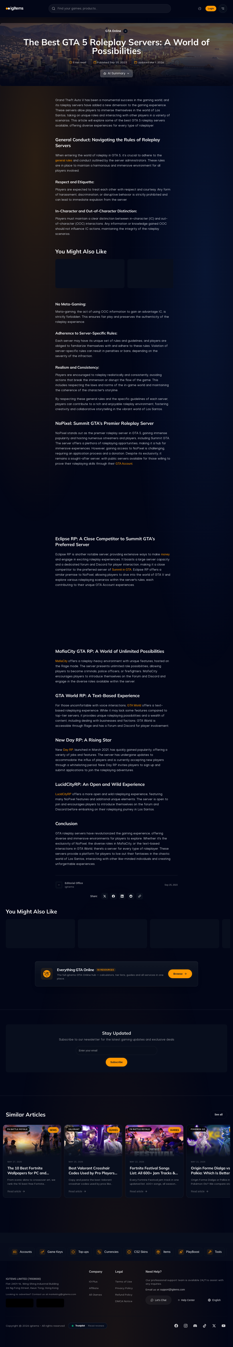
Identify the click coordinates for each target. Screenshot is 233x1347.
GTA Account (124, 463)
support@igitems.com (172, 1289)
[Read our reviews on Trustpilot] (87, 1326)
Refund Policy (123, 1294)
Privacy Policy (124, 1288)
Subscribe (116, 1062)
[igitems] (14, 8)
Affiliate (94, 1288)
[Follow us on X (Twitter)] (214, 1326)
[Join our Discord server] (195, 1326)
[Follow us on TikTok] (204, 1326)
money (165, 554)
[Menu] (222, 8)
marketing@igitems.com (62, 1294)
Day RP (68, 749)
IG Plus (93, 1281)
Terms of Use (123, 1281)
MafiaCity (61, 661)
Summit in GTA (121, 569)
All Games (95, 1294)
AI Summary (116, 73)
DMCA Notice (123, 1301)
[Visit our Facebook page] (176, 1326)
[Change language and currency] (199, 8)
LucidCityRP (63, 794)
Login (211, 8)
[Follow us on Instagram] (185, 1326)
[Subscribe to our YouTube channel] (223, 1326)
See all (219, 1114)
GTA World (134, 705)
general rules (63, 160)
